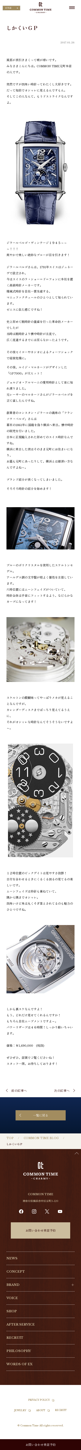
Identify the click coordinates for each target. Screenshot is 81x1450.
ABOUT (40, 1410)
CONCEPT (15, 1271)
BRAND (12, 1285)
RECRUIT (14, 1338)
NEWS (11, 1258)
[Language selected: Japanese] (11, 8)
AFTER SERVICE (20, 1324)
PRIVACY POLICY (39, 1400)
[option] (70, 1446)
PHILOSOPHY (18, 1351)
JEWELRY (20, 1410)
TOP (10, 1138)
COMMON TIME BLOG (41, 1138)
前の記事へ (19, 1090)
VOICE (12, 1298)
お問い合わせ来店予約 (40, 1230)
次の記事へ (62, 1090)
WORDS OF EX (19, 1364)
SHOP (11, 1311)
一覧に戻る (40, 1115)
